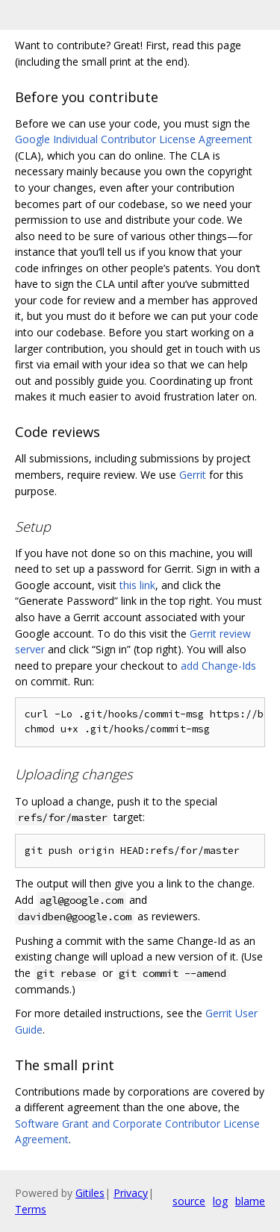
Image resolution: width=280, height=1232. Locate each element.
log (220, 1201)
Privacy (130, 1193)
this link (137, 585)
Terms (30, 1209)
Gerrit (192, 475)
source (188, 1201)
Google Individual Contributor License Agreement (133, 139)
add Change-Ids (218, 666)
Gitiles (90, 1193)
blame (250, 1201)
